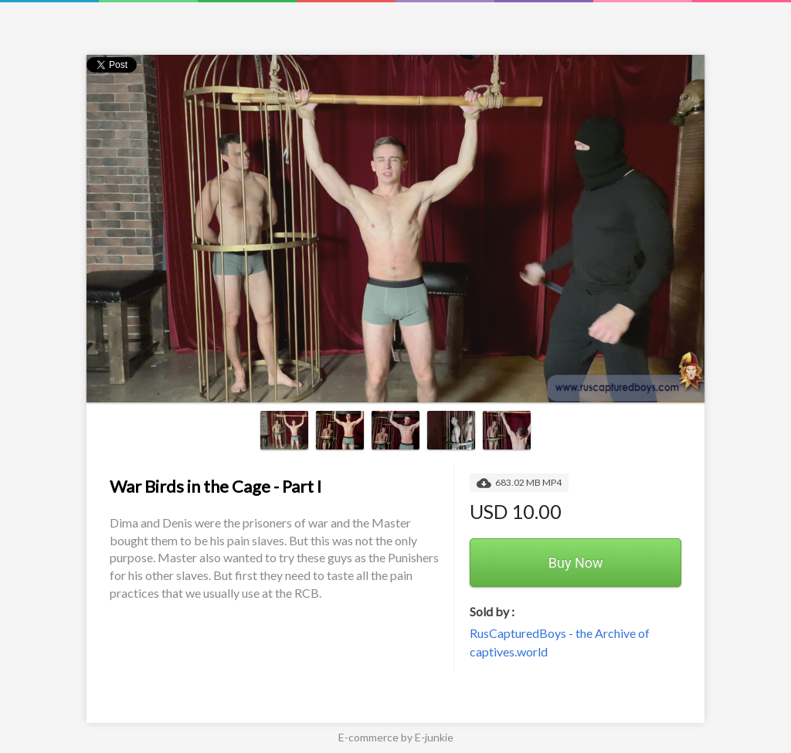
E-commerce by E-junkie (395, 737)
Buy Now (575, 563)
